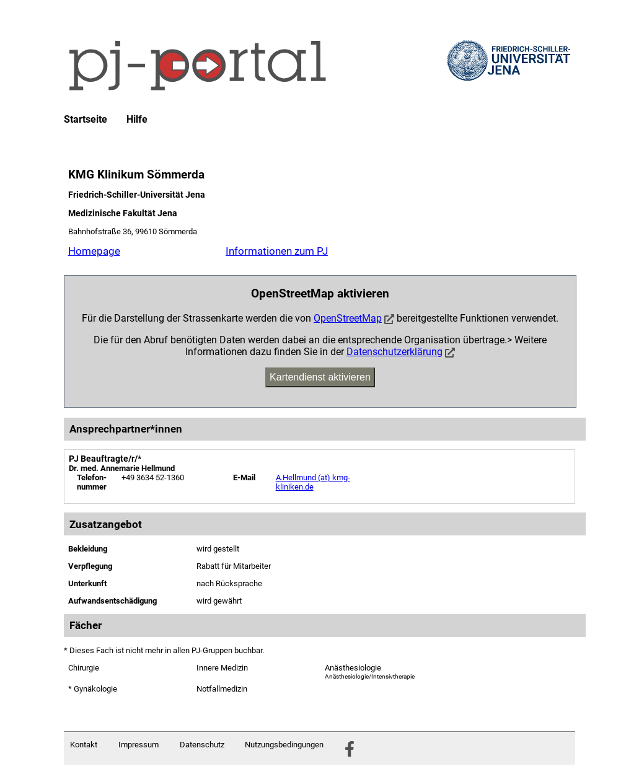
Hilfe (137, 119)
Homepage (94, 251)
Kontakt (83, 744)
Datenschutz (202, 744)
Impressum (138, 744)
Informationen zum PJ (277, 251)
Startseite (85, 119)
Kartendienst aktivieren (320, 377)
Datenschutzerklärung (394, 352)
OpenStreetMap (348, 318)
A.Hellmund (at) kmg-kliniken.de (313, 482)
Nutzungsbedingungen (284, 744)
